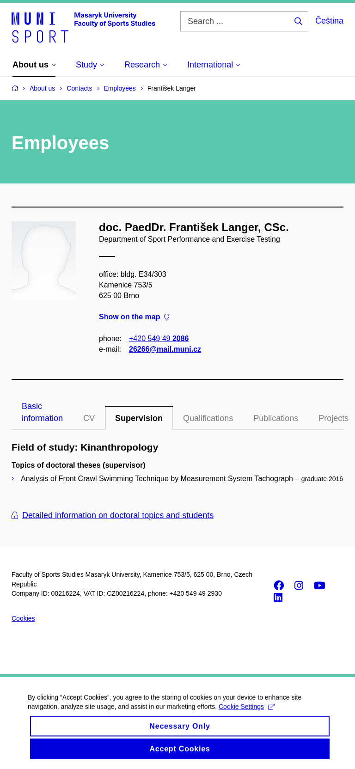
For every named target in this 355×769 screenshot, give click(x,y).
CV (89, 418)
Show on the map (134, 317)
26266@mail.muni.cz (165, 349)
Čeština (329, 20)
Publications (275, 418)
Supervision (139, 418)
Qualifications (208, 418)
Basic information (42, 412)
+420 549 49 (159, 338)
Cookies (23, 618)
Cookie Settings (247, 713)
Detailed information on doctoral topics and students (113, 515)
